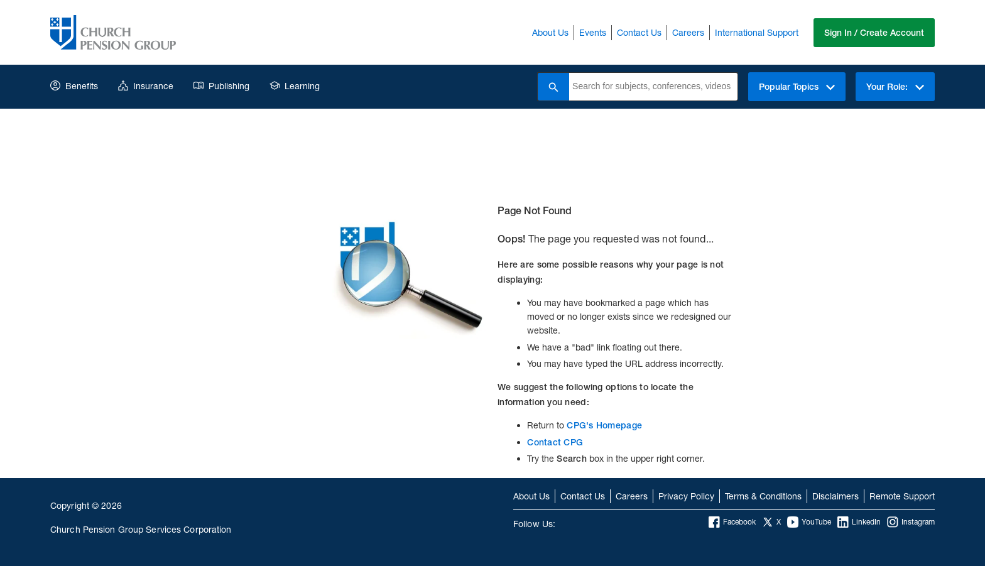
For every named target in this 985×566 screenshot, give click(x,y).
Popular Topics (797, 87)
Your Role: (895, 87)
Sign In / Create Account (874, 33)
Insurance (145, 85)
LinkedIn (859, 522)
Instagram (911, 522)
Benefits (74, 85)
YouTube (809, 522)
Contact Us (639, 32)
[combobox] (653, 87)
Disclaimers (835, 496)
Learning (294, 85)
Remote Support (902, 496)
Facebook (732, 522)
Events (592, 32)
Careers (688, 32)
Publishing (221, 85)
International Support (756, 32)
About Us (550, 32)
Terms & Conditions (763, 496)
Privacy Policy (686, 496)
